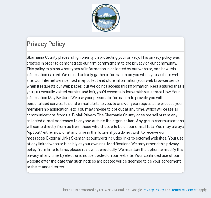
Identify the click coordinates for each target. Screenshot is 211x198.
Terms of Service (184, 190)
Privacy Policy (153, 190)
